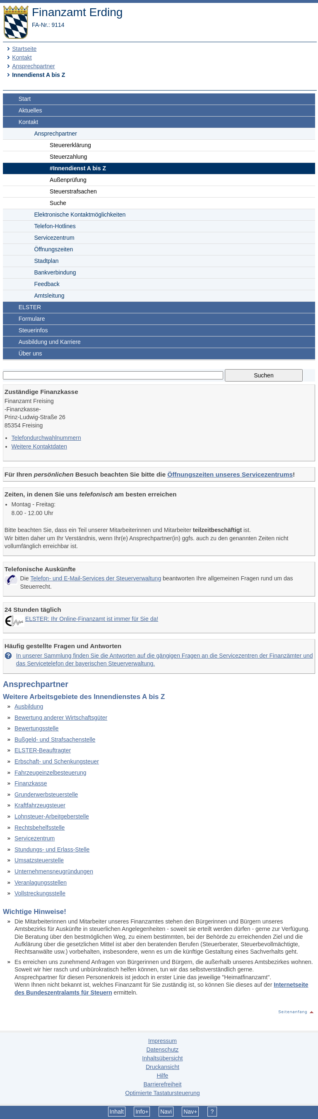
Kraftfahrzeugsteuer (39, 805)
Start (25, 98)
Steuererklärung (70, 145)
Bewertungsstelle (36, 728)
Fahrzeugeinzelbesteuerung (50, 772)
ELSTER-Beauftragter (42, 750)
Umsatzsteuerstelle (39, 860)
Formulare (32, 318)
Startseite (24, 48)
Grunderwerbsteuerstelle (46, 794)
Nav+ (190, 1111)
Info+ (142, 1111)
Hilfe (162, 1075)
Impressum (162, 1041)
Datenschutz (162, 1049)
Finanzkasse (30, 783)
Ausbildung (28, 706)
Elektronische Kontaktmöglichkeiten (79, 214)
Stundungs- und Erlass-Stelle (51, 849)
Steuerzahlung (68, 156)
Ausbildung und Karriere (50, 342)
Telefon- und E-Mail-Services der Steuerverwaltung (95, 578)
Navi (166, 1111)
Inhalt (117, 1111)
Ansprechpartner (33, 66)
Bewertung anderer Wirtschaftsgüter (60, 717)
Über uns (30, 353)
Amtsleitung (49, 295)
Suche (58, 203)
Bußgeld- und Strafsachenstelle (54, 739)
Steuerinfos (33, 330)
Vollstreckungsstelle (39, 893)
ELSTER (30, 307)
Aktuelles (30, 110)
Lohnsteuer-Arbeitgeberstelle (51, 816)
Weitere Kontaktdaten (39, 446)
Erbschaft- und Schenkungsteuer (56, 761)
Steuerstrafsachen (73, 191)
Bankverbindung (55, 272)
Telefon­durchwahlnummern (46, 437)
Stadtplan (46, 261)
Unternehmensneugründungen (53, 871)
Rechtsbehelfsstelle (39, 827)
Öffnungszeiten (53, 249)
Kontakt (21, 57)
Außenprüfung (68, 180)
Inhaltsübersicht (162, 1058)
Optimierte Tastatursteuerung (162, 1093)
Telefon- (54, 226)
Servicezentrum (54, 237)
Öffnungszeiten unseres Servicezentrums (230, 474)
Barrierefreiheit (162, 1084)
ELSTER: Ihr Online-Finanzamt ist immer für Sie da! (91, 619)
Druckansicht (162, 1067)
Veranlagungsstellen (40, 882)
